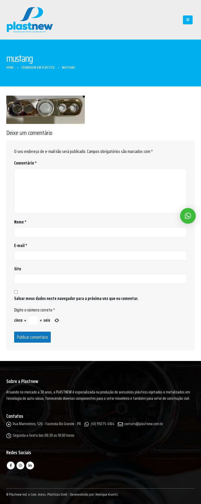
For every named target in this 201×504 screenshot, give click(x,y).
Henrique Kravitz (107, 494)
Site (17, 269)
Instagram (20, 465)
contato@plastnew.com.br (143, 424)
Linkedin (30, 465)
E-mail (20, 245)
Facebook (11, 465)
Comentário (25, 163)
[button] (188, 216)
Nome (20, 222)
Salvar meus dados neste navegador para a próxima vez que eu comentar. (76, 298)
